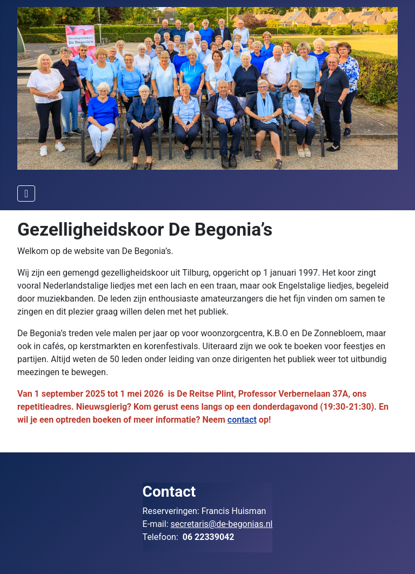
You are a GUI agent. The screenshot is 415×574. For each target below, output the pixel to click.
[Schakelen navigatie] (26, 193)
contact (242, 420)
